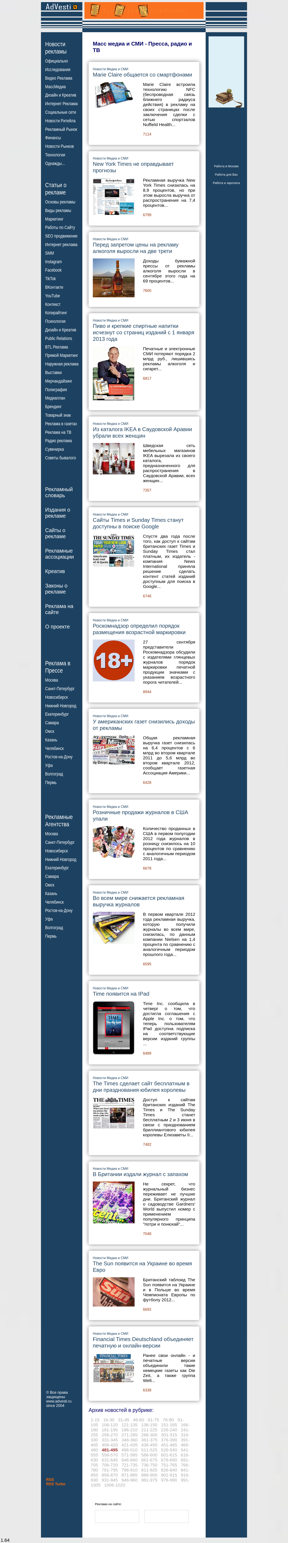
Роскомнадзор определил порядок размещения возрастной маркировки (139, 629)
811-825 (149, 1470)
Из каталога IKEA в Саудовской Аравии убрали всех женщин (142, 432)
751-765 (169, 1465)
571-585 (129, 1454)
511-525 (149, 1449)
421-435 (129, 1444)
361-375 (149, 1439)
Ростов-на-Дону (59, 756)
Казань (51, 739)
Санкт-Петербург (60, 688)
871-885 (129, 1475)
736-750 (149, 1465)
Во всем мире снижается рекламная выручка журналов (138, 901)
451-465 (169, 1444)
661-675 (149, 1459)
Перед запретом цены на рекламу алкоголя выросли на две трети (135, 247)
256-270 (110, 1434)
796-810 (129, 1470)
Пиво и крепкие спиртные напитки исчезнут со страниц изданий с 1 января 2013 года (143, 332)
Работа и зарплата (226, 183)
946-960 (129, 1480)
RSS (50, 1480)
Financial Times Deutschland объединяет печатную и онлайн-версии (143, 1342)
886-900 (149, 1475)
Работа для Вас (226, 174)
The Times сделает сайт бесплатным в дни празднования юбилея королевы (141, 1086)
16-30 (109, 1419)
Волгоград (54, 774)
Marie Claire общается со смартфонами (142, 75)
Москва (51, 680)
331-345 (110, 1439)
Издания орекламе (57, 513)
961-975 (149, 1480)
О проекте (57, 627)
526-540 (169, 1449)
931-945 (110, 1480)
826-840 (169, 1470)
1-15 (95, 1419)
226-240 (169, 1429)
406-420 (110, 1444)
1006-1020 (114, 1485)
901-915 (169, 1475)
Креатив (55, 571)
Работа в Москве (226, 166)
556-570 (110, 1454)
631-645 (110, 1459)
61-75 (153, 1419)
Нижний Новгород (60, 705)
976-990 (169, 1480)
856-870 (110, 1475)
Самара (52, 722)
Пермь (51, 782)
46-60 (138, 1419)
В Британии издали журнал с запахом (140, 1174)
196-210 (129, 1429)
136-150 (149, 1424)
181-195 (110, 1429)
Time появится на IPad (121, 994)
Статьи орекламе (55, 188)
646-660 (129, 1459)
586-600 (149, 1454)
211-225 (149, 1429)
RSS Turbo (55, 1484)
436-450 (149, 1444)
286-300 (149, 1434)
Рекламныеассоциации (59, 554)
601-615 (169, 1454)
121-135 (129, 1424)
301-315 (169, 1434)
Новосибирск (56, 697)
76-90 (168, 1419)
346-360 (129, 1439)
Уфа (49, 765)
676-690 (169, 1459)
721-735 (129, 1465)
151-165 (169, 1424)
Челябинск (54, 748)
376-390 (169, 1439)
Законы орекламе (56, 589)
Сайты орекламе (55, 533)
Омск (49, 731)
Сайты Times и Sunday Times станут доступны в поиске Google (138, 523)
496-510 (129, 1449)
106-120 (110, 1424)
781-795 (110, 1470)
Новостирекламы (56, 48)
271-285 (129, 1434)
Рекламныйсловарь (59, 492)
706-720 (110, 1465)
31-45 (123, 1419)
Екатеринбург (57, 714)
